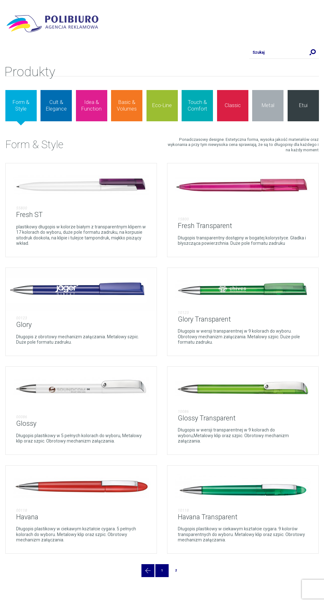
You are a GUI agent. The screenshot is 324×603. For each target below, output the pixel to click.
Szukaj (312, 52)
